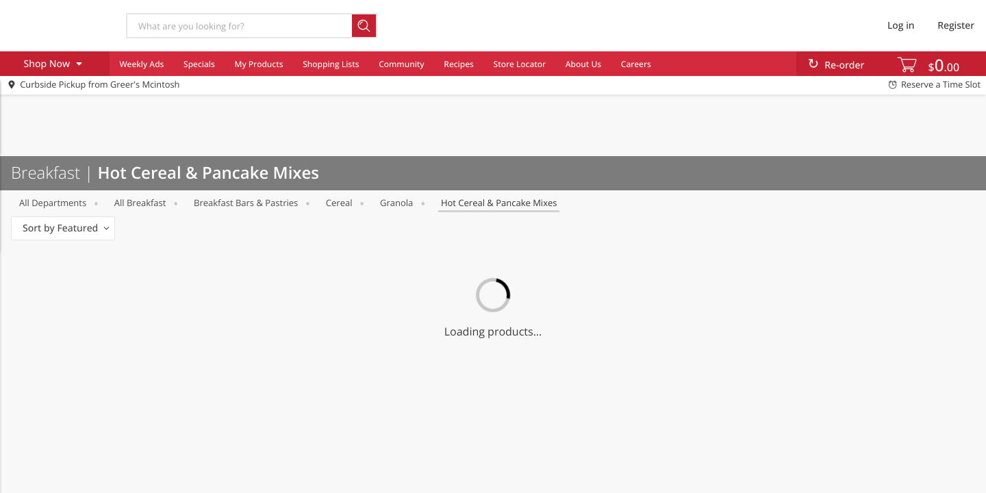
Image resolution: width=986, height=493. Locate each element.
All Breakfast (140, 203)
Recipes (458, 64)
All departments (52, 203)
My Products (259, 64)
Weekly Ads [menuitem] (141, 64)
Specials (199, 64)
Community (401, 64)
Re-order (844, 65)
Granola (396, 203)
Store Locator (520, 64)
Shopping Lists (331, 64)
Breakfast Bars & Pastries (246, 203)
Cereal (339, 203)
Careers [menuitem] (636, 64)
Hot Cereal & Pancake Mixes (499, 203)
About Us (583, 64)
